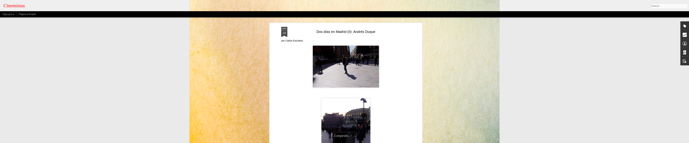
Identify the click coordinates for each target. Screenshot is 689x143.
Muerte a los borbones (345, 58)
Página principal (27, 14)
